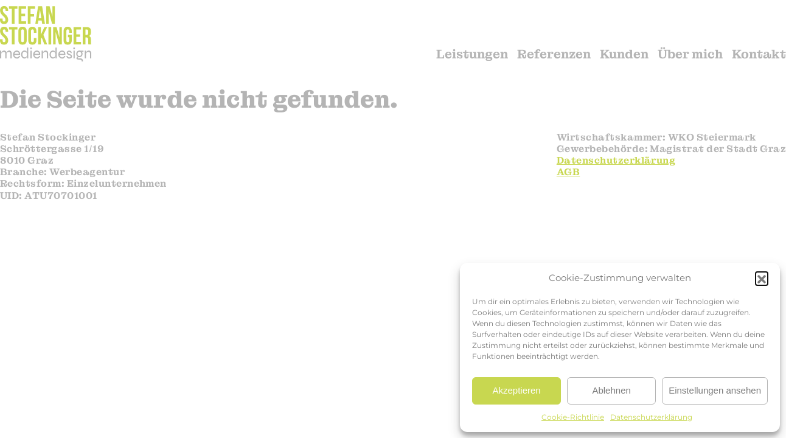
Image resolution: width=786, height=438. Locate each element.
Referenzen (554, 54)
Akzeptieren (516, 390)
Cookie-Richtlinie (572, 417)
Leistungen (472, 54)
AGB (568, 171)
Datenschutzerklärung (651, 417)
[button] (762, 278)
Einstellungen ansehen (715, 390)
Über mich (690, 54)
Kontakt (759, 54)
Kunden (624, 54)
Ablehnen (611, 390)
